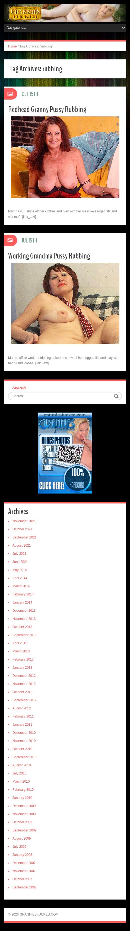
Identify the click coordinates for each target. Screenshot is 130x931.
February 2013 (23, 659)
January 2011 (22, 724)
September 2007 (24, 887)
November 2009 (24, 814)
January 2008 (22, 855)
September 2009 (24, 830)
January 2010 (22, 798)
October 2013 (22, 627)
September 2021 (24, 537)
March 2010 (21, 781)
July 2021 (19, 554)
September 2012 (24, 700)
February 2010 (23, 790)
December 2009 (24, 806)
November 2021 (24, 521)
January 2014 (22, 602)
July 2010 (19, 773)
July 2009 (19, 847)
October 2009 (22, 822)
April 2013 (19, 643)
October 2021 (22, 529)
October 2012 (22, 692)
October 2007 (22, 879)
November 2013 (24, 619)
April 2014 (19, 578)
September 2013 (24, 635)
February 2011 (23, 716)
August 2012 (21, 708)
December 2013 (24, 611)
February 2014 (23, 594)
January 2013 (22, 667)
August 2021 (21, 545)
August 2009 (21, 838)
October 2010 (22, 749)
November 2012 (24, 684)
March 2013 (21, 651)
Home (12, 46)
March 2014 (21, 586)
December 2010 (24, 733)
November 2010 (24, 741)
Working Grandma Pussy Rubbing (49, 256)
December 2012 (24, 676)
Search (19, 387)
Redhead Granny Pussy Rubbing (47, 109)
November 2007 (24, 871)
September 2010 (24, 757)
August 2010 (21, 765)
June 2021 (20, 562)
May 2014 (19, 570)
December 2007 (24, 863)
